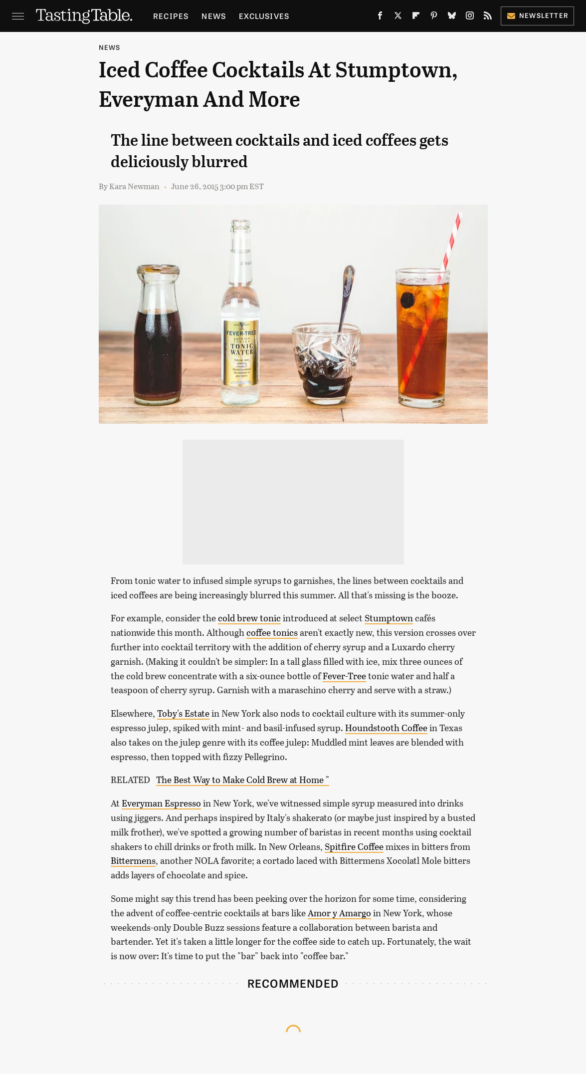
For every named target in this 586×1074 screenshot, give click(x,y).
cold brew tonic (249, 617)
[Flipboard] (416, 17)
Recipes (171, 15)
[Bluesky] (452, 17)
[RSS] (488, 17)
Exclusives (264, 15)
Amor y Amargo (339, 912)
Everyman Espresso (161, 803)
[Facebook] (380, 17)
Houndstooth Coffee (386, 727)
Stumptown (389, 617)
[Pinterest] (434, 17)
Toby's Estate (183, 713)
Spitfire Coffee (354, 846)
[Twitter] (398, 17)
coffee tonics (272, 632)
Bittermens (133, 860)
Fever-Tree (344, 675)
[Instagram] (470, 17)
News (213, 15)
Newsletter (537, 15)
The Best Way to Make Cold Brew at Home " (242, 779)
